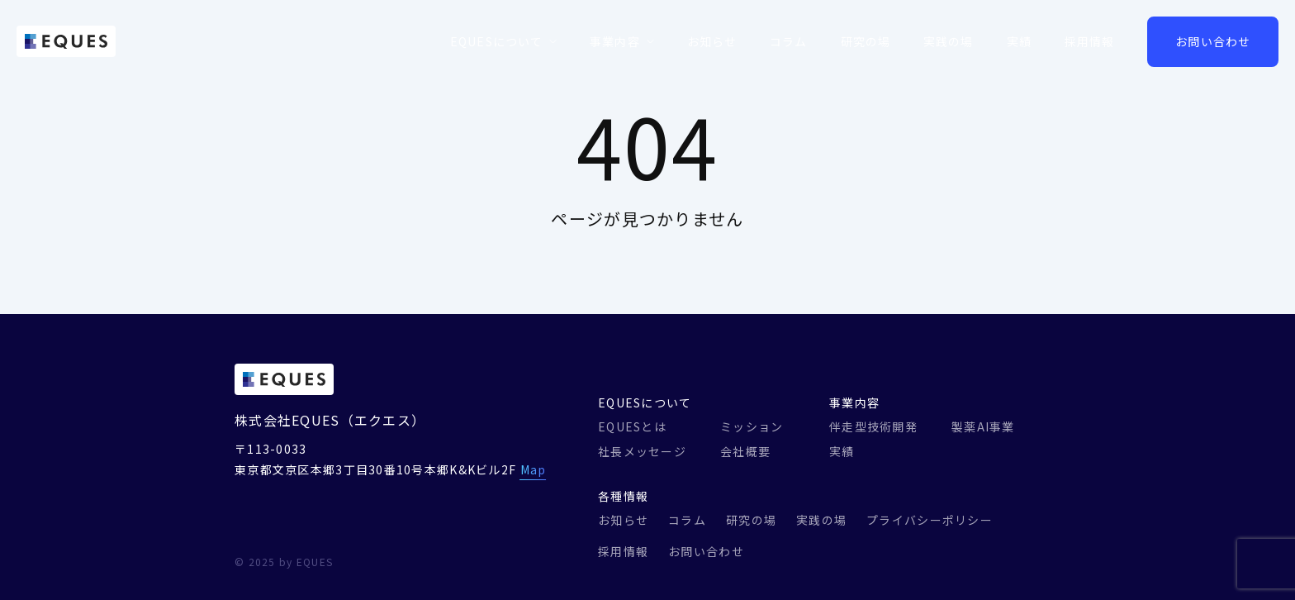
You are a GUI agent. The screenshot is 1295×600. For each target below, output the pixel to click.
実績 (1019, 41)
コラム (788, 41)
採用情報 (1089, 41)
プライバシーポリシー (929, 520)
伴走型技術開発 (873, 426)
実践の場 (948, 41)
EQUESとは (632, 426)
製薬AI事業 (983, 426)
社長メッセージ (642, 451)
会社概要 (745, 451)
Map (533, 469)
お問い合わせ (1212, 41)
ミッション (751, 426)
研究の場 (865, 41)
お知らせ (712, 41)
